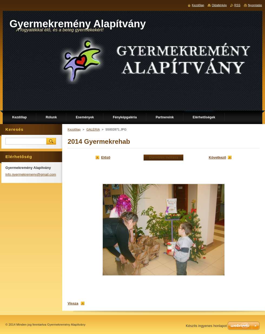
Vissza (73, 303)
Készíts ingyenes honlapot (206, 326)
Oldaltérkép (219, 5)
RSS (237, 5)
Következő (217, 157)
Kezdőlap (74, 129)
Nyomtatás (255, 5)
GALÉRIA (93, 129)
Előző (105, 157)
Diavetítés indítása (163, 157)
